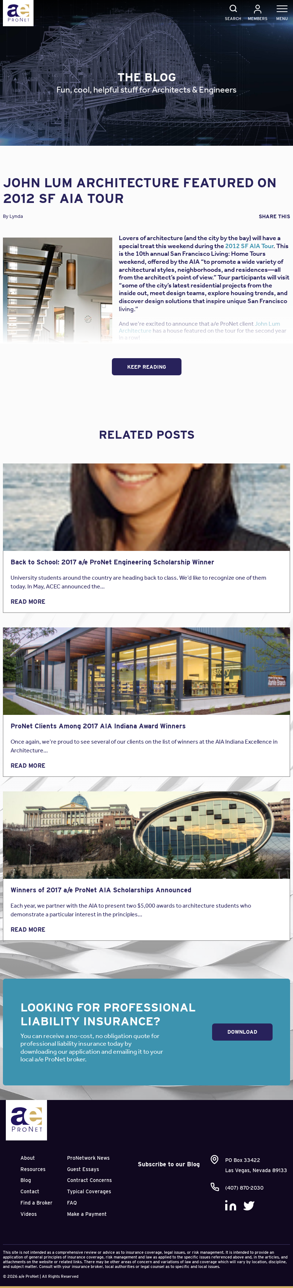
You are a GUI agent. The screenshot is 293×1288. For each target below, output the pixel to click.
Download (242, 1032)
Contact (29, 1191)
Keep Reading (146, 367)
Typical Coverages (89, 1191)
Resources (33, 1169)
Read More (28, 601)
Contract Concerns (89, 1180)
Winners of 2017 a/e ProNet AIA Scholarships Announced (101, 890)
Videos (28, 1214)
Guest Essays (83, 1169)
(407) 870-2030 (244, 1188)
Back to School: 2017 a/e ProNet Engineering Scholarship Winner (112, 562)
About (27, 1158)
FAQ (72, 1203)
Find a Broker (36, 1203)
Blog (25, 1180)
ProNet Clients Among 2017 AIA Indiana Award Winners (98, 726)
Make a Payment (87, 1214)
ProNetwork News (88, 1158)
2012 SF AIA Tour (249, 246)
